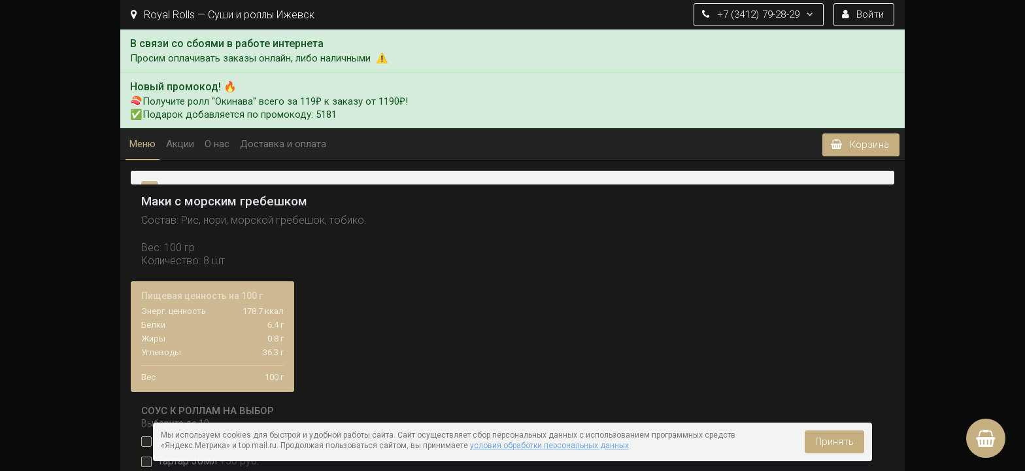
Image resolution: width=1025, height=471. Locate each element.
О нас (217, 144)
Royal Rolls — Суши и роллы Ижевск (222, 15)
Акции (180, 144)
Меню (142, 144)
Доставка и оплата (283, 144)
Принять (834, 441)
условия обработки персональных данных (549, 445)
